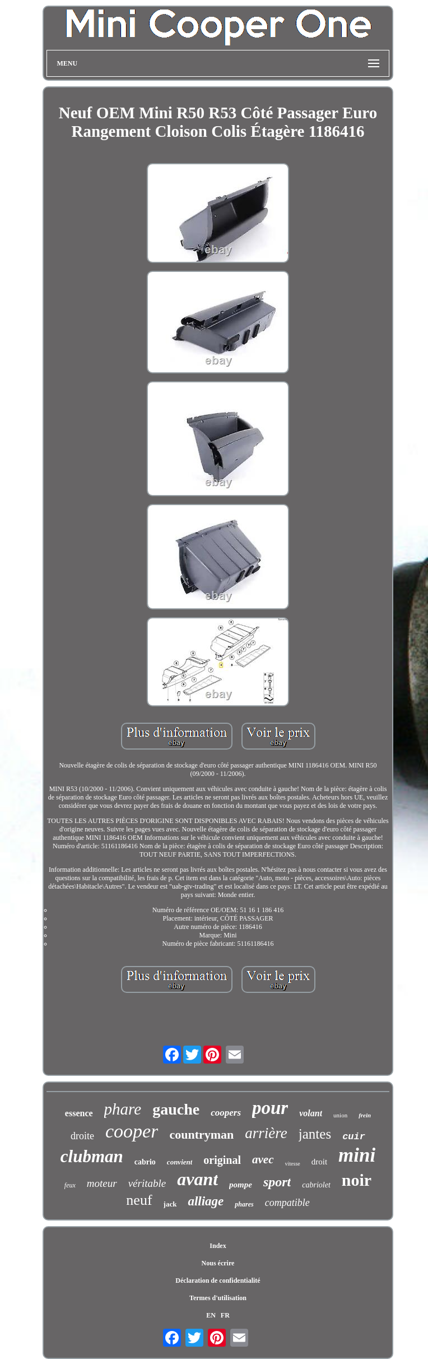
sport (277, 1182)
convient (180, 1162)
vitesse (292, 1164)
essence (79, 1113)
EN (211, 1315)
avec (262, 1159)
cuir (353, 1136)
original (222, 1160)
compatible (287, 1202)
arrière (266, 1133)
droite (82, 1135)
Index (218, 1246)
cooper (131, 1131)
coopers (226, 1112)
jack (170, 1204)
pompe (240, 1184)
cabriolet (316, 1185)
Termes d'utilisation (217, 1298)
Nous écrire (218, 1263)
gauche (175, 1109)
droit (319, 1161)
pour (270, 1108)
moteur (102, 1183)
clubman (92, 1156)
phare (123, 1109)
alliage (206, 1201)
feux (70, 1185)
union (340, 1115)
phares (244, 1204)
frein (365, 1115)
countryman (201, 1134)
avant (197, 1179)
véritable (147, 1183)
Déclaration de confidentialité (217, 1280)
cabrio (145, 1162)
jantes (315, 1133)
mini (356, 1155)
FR (225, 1315)
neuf (139, 1200)
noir (356, 1180)
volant (310, 1113)
